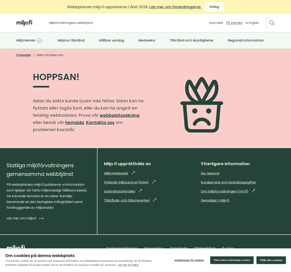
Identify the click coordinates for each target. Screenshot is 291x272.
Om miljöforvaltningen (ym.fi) (228, 191)
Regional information (246, 40)
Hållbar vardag (111, 40)
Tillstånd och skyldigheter (192, 40)
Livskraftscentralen (123, 191)
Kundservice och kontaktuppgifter (228, 182)
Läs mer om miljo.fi (25, 218)
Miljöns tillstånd (71, 40)
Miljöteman (26, 40)
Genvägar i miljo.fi (215, 200)
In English (252, 23)
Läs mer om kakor (128, 264)
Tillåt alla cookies (271, 260)
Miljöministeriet (119, 173)
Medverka (147, 40)
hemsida (74, 122)
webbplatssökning (120, 115)
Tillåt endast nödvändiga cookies (232, 260)
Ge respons (210, 173)
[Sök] (272, 23)
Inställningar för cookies (189, 260)
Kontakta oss (100, 122)
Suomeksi (216, 23)
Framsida (23, 55)
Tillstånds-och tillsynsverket (130, 200)
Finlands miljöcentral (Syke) (129, 182)
